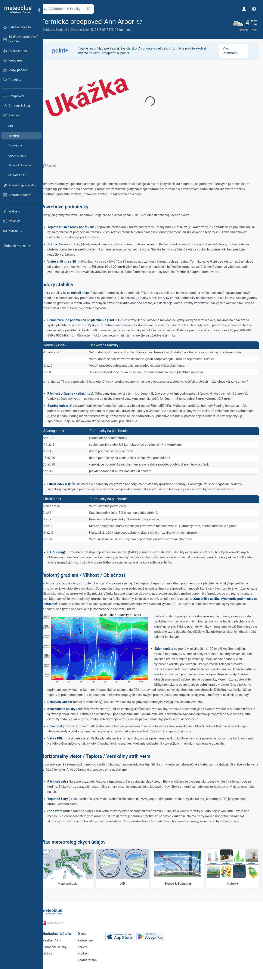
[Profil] (243, 9)
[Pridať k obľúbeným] (146, 21)
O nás (87, 935)
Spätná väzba (92, 963)
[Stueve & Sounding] (179, 872)
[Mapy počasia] (73, 872)
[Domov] (17, 9)
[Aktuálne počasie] (244, 24)
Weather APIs (56, 942)
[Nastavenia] (253, 9)
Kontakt (88, 956)
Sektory (52, 956)
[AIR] (126, 872)
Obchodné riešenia (62, 935)
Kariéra (88, 949)
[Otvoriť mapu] (95, 9)
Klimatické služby (59, 949)
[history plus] (233, 872)
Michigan (53, 30)
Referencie (90, 942)
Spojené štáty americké (78, 30)
